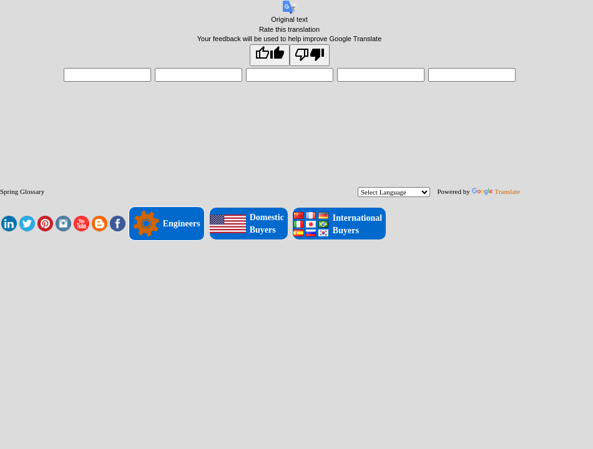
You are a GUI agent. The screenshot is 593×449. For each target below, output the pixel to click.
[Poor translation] (310, 55)
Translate (496, 191)
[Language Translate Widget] (394, 192)
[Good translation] (270, 55)
